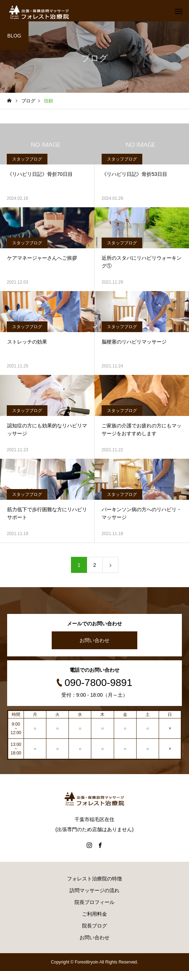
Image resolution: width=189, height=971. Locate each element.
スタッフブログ (27, 159)
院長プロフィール (94, 902)
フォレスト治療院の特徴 (94, 878)
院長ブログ (94, 926)
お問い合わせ (94, 640)
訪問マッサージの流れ (94, 890)
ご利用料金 (94, 914)
